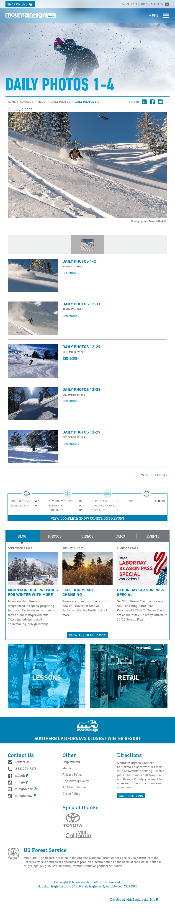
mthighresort (22, 789)
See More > (71, 273)
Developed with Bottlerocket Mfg (136, 899)
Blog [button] (22, 536)
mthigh (18, 775)
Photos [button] (55, 536)
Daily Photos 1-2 (79, 261)
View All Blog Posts (87, 635)
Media (66, 768)
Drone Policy (71, 793)
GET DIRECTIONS (131, 796)
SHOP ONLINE (20, 4)
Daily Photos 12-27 (81, 432)
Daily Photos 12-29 (81, 346)
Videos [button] (87, 536)
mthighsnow (22, 795)
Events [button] (153, 536)
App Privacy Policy (75, 781)
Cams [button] (120, 536)
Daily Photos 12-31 (81, 304)
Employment (71, 762)
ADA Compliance (74, 787)
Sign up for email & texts (142, 4)
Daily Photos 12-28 (81, 389)
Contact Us (22, 762)
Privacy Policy (72, 774)
